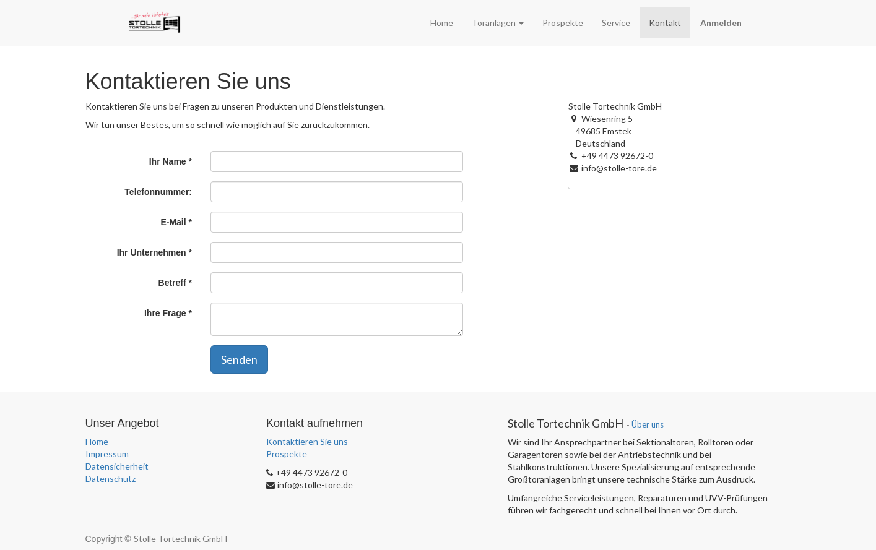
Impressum (107, 454)
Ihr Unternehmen (151, 252)
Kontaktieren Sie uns (307, 441)
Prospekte (286, 454)
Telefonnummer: (158, 192)
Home (96, 441)
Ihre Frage (165, 313)
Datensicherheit (117, 466)
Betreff (172, 283)
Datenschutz (110, 478)
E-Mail (173, 222)
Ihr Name (167, 161)
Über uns (647, 424)
